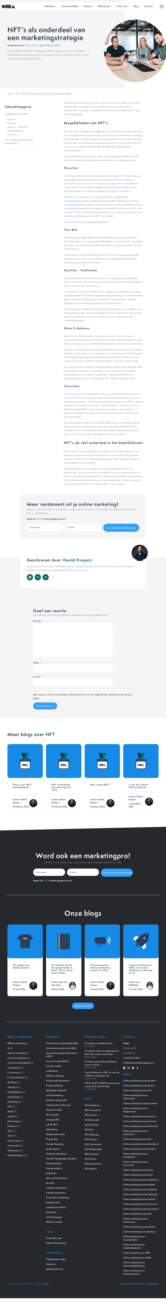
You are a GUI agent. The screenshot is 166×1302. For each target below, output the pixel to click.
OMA (10, 1110)
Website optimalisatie (56, 1099)
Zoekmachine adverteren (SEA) (61, 1047)
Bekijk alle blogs (83, 1004)
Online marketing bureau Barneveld (140, 1125)
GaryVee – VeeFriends (17, 126)
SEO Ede (89, 1128)
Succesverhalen (69, 6)
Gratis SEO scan (54, 1237)
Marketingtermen (54, 1268)
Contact (148, 6)
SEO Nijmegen (92, 1133)
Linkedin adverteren (55, 1191)
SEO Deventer (92, 1123)
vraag (70, 366)
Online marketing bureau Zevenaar (140, 1102)
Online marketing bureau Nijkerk (139, 1183)
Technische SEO (54, 1108)
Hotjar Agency (53, 1147)
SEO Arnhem (91, 1113)
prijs (127, 187)
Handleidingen (14, 1091)
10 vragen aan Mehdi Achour (99, 1042)
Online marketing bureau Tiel (137, 1212)
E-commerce (13, 1071)
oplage (99, 187)
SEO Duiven (90, 1157)
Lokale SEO (51, 1123)
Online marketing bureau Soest (138, 1168)
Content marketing (16, 1056)
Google (11, 1086)
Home (10, 93)
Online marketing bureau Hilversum (140, 1203)
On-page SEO (53, 1118)
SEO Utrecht (91, 1138)
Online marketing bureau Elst (137, 1138)
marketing (132, 278)
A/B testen (51, 1172)
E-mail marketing (15, 1076)
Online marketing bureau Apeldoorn (140, 1178)
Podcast (11, 1115)
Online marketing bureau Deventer (140, 1188)
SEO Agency (91, 1167)
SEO (9, 1134)
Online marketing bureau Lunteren (140, 1120)
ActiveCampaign (54, 1216)
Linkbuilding (13, 1095)
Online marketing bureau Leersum (139, 1115)
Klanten (88, 6)
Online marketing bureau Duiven (139, 1084)
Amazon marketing (16, 1052)
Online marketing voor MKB (137, 1256)
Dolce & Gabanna (15, 130)
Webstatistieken (15, 1154)
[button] (161, 6)
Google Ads (52, 1138)
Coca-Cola (12, 134)
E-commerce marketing (57, 1196)
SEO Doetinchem (93, 1162)
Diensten (49, 6)
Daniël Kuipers (32, 45)
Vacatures (51, 1263)
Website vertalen (54, 1220)
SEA (9, 1130)
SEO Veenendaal (93, 1143)
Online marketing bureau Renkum (139, 1147)
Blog (136, 6)
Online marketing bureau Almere (139, 1225)
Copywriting (13, 1066)
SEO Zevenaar (92, 1152)
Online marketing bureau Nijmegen (140, 1193)
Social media (13, 1139)
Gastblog (11, 1081)
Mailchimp (51, 1211)
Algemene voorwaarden (132, 1282)
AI (8, 1047)
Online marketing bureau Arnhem (139, 1079)
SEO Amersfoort (93, 1109)
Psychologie (13, 1120)
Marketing (12, 1100)
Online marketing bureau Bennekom (141, 1143)
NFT (18, 93)
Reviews (11, 1125)
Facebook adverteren (56, 1152)
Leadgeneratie (53, 1201)
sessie (115, 299)
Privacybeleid (152, 1282)
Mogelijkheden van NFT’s (16, 113)
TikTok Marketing (54, 1094)
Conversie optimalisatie (18, 1061)
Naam (37, 662)
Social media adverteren (57, 1079)
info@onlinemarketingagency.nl (138, 1061)
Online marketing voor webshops (139, 1230)
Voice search (13, 1144)
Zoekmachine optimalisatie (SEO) (62, 1042)
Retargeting (51, 1128)
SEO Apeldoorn (92, 1104)
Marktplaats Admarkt (56, 1089)
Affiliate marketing (16, 1042)
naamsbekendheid (73, 204)
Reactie (38, 620)
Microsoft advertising (56, 1177)
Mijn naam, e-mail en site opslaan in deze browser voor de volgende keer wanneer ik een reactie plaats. (82, 696)
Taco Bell (11, 123)
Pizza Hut (11, 119)
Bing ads (50, 1181)
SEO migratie (52, 1113)
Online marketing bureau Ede (137, 1089)
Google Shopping (54, 1143)
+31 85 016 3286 (131, 1056)
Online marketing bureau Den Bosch (141, 1207)
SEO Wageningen (93, 1148)
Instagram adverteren (56, 1186)
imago (97, 208)
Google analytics (54, 1167)
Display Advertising (55, 1133)
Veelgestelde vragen (56, 1258)
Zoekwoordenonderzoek (58, 1104)
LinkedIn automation (56, 1206)
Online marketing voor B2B (136, 1251)
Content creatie (53, 1065)
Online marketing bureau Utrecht (139, 1198)
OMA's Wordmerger (56, 1242)
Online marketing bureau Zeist (138, 1173)
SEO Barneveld (92, 1118)
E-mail (37, 676)
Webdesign (13, 1149)
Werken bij (104, 6)
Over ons (122, 6)
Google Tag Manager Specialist (61, 1157)
